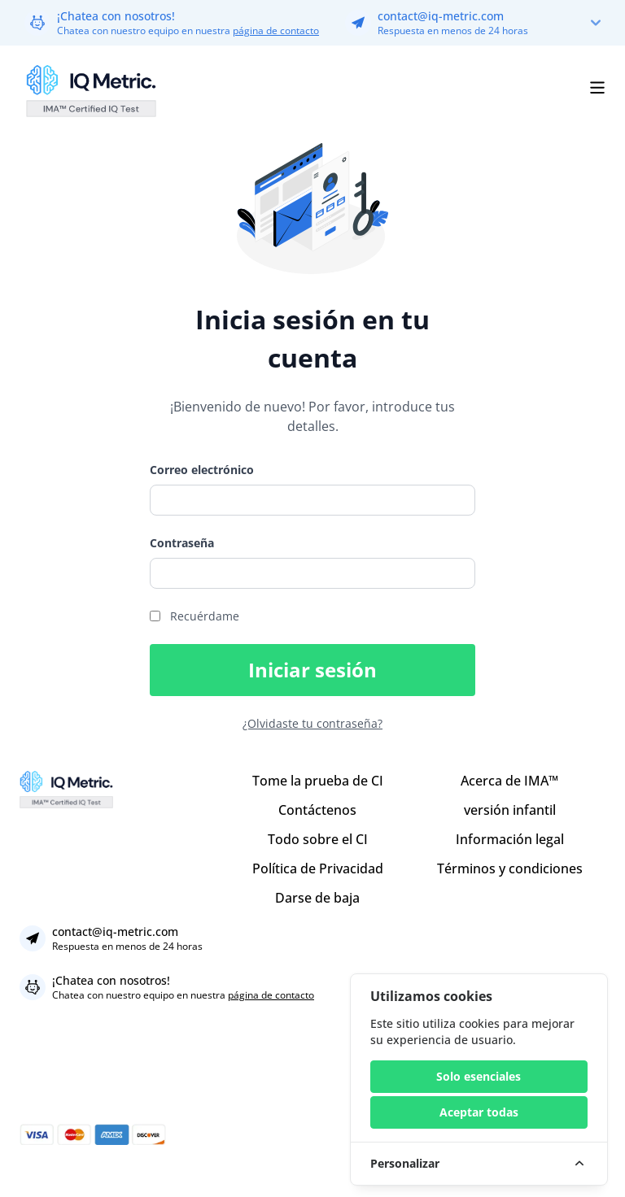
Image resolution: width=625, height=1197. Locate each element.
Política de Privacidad (317, 868)
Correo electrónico (202, 469)
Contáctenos (317, 810)
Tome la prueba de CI (317, 781)
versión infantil (510, 810)
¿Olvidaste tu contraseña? (312, 723)
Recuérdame (204, 616)
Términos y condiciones (510, 868)
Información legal (510, 839)
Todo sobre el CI (318, 839)
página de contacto (276, 30)
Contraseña (182, 543)
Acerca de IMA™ (509, 781)
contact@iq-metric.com (441, 16)
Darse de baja (317, 898)
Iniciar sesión (312, 669)
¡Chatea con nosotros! (116, 16)
